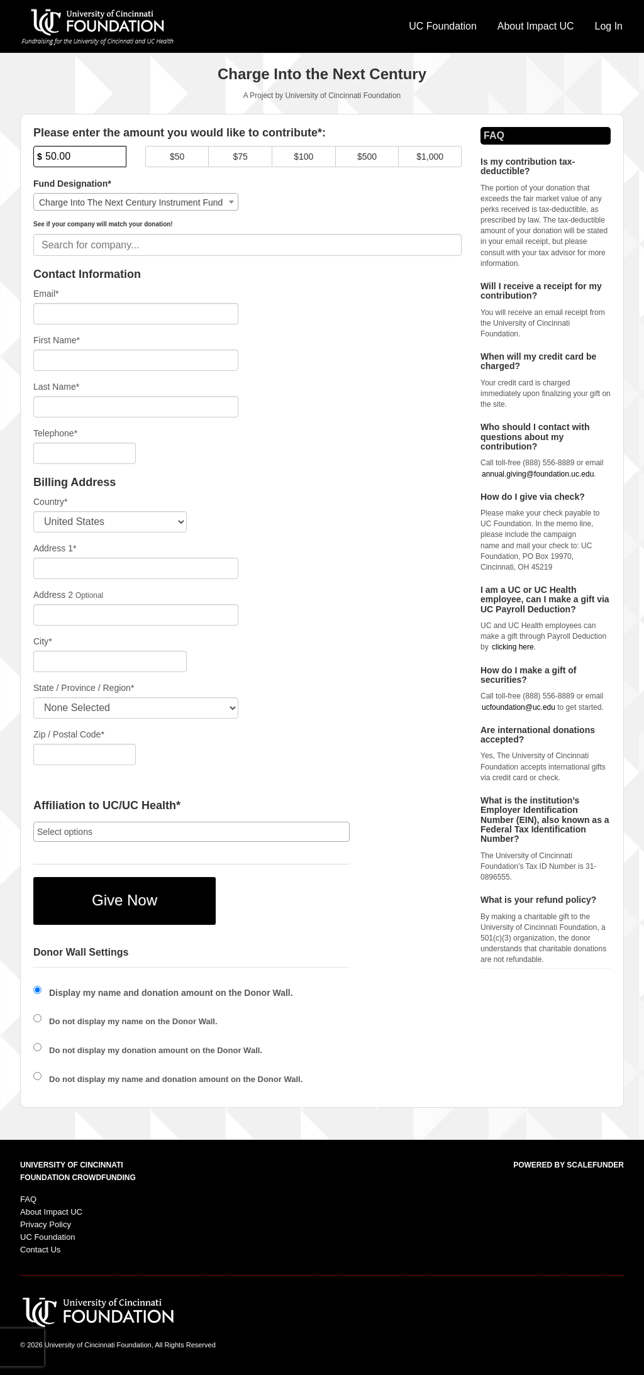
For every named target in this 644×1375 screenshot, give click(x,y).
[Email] (135, 313)
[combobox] (135, 202)
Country (50, 502)
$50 (177, 157)
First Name (56, 340)
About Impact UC (535, 26)
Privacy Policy (45, 1224)
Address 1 (55, 548)
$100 (303, 157)
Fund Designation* (72, 184)
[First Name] (135, 360)
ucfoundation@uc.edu (518, 707)
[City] (110, 661)
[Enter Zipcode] (84, 754)
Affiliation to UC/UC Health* (106, 806)
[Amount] (79, 156)
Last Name (56, 387)
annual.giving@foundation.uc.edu (538, 474)
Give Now (124, 900)
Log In (609, 26)
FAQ (28, 1199)
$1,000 (429, 157)
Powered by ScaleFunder (568, 1165)
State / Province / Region (83, 688)
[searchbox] (191, 832)
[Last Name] (135, 406)
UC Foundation (443, 26)
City (42, 641)
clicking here (513, 647)
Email (45, 294)
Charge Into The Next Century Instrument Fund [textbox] (131, 202)
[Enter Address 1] (135, 568)
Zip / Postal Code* (68, 734)
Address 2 (53, 595)
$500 (367, 157)
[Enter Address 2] (135, 615)
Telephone (55, 433)
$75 (240, 157)
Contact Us (40, 1249)
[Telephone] (84, 453)
